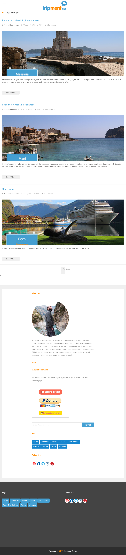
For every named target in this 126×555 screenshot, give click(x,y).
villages (62, 446)
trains (53, 446)
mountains (73, 442)
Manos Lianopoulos (11, 25)
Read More (11, 93)
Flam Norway (9, 189)
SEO (61, 551)
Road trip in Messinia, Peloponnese (20, 20)
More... (34, 362)
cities (35, 442)
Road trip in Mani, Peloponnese (18, 105)
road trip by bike (40, 446)
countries (45, 442)
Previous (64, 269)
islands (55, 442)
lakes (63, 442)
